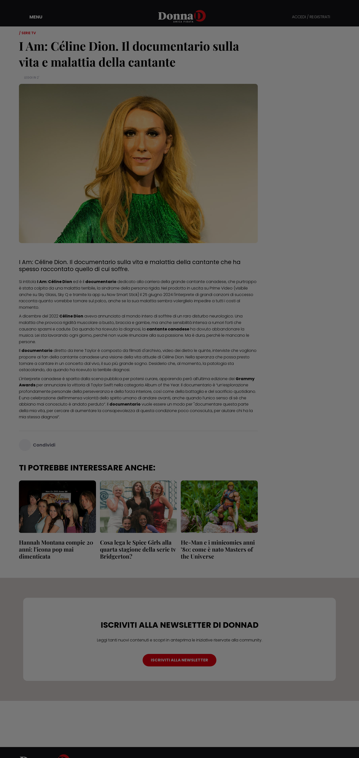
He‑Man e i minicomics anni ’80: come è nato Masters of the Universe (218, 549)
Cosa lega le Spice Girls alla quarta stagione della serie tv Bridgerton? (138, 549)
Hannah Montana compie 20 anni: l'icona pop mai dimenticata (56, 549)
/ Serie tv (27, 32)
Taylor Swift (102, 385)
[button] (32, 17)
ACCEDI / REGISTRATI (311, 17)
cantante (69, 357)
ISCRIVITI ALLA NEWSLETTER (179, 660)
